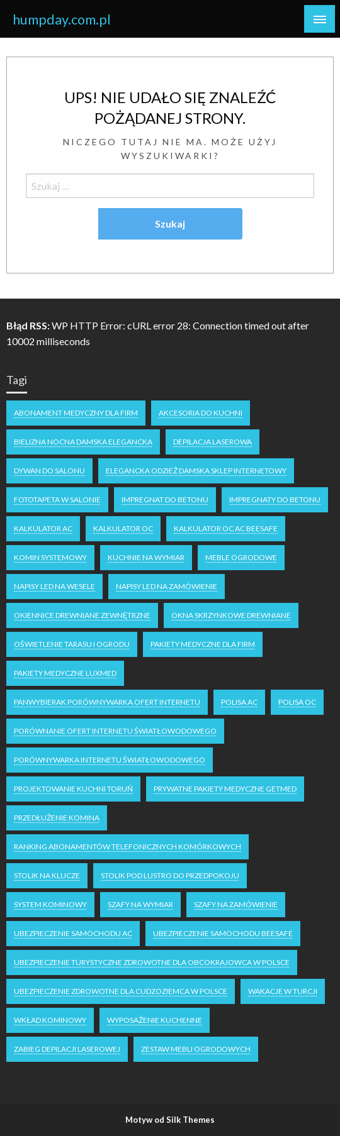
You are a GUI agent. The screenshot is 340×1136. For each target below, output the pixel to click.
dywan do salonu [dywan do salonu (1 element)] (49, 470)
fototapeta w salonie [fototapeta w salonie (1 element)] (57, 499)
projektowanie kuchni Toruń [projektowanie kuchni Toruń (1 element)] (73, 788)
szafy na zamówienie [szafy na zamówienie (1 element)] (236, 904)
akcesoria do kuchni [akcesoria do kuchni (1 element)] (200, 412)
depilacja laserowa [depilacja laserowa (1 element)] (212, 441)
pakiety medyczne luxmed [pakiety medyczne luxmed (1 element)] (65, 673)
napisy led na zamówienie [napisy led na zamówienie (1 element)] (166, 586)
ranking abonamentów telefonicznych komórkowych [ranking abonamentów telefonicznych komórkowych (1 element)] (127, 846)
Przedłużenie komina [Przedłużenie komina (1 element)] (56, 817)
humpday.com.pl (62, 19)
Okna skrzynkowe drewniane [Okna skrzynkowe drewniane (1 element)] (231, 615)
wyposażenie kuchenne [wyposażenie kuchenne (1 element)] (154, 1020)
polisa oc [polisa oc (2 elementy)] (297, 702)
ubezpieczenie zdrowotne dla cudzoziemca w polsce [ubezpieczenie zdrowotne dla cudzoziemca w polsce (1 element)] (120, 991)
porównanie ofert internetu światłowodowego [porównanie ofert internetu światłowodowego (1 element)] (115, 731)
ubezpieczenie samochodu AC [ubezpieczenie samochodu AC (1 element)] (73, 933)
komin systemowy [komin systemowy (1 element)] (50, 557)
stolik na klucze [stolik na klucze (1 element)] (47, 875)
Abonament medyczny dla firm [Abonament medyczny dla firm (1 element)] (76, 412)
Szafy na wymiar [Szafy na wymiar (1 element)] (140, 904)
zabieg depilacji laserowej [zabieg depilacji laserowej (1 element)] (67, 1049)
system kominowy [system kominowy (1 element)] (50, 904)
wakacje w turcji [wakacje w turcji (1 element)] (282, 991)
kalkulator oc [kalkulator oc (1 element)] (123, 528)
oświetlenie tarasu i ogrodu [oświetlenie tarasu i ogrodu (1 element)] (72, 644)
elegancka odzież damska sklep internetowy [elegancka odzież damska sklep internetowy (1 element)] (196, 470)
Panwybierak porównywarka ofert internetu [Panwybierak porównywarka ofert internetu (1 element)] (107, 702)
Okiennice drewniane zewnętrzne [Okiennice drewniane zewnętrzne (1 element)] (82, 615)
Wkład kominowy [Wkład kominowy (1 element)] (50, 1020)
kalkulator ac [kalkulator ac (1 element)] (43, 528)
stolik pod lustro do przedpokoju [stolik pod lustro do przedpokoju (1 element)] (170, 875)
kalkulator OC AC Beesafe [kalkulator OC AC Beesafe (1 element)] (226, 528)
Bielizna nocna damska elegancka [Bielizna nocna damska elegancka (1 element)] (83, 441)
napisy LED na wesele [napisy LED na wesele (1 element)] (54, 586)
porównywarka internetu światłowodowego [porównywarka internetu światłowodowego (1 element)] (109, 759)
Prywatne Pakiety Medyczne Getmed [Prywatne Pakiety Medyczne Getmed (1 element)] (225, 788)
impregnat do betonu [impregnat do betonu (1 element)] (165, 499)
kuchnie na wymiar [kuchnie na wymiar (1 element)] (146, 557)
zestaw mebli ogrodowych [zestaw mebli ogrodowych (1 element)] (196, 1049)
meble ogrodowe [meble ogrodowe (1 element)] (241, 557)
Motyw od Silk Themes (170, 1120)
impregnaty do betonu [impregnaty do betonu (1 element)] (274, 499)
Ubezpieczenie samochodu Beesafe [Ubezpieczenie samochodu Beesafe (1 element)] (223, 933)
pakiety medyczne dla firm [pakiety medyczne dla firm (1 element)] (202, 644)
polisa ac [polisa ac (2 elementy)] (239, 702)
